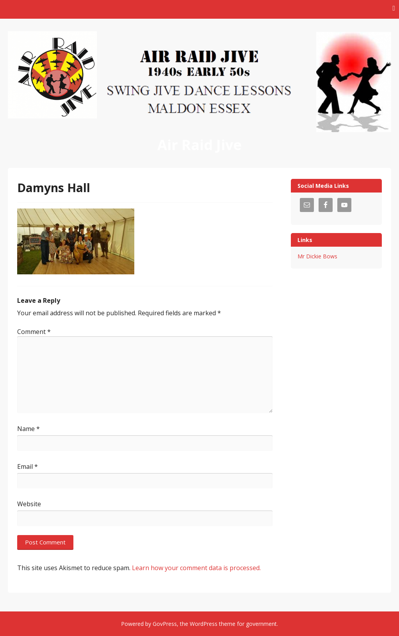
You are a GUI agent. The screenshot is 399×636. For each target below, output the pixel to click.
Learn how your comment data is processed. (196, 568)
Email (27, 466)
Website (29, 504)
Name (28, 428)
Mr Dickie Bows (317, 256)
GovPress (165, 623)
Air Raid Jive (199, 144)
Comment (34, 331)
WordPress (203, 623)
